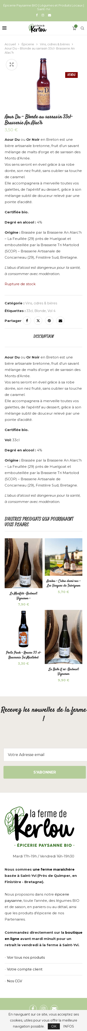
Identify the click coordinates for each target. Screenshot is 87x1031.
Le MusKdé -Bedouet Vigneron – (23, 596)
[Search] (82, 28)
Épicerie (28, 44)
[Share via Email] (60, 320)
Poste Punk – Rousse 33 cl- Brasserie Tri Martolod (23, 655)
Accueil (10, 44)
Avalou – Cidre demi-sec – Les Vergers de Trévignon (63, 583)
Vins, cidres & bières (55, 44)
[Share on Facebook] (27, 320)
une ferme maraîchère (53, 869)
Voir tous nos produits (26, 957)
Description (43, 336)
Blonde (40, 311)
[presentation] (43, 739)
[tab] (43, 336)
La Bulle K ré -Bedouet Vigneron (63, 671)
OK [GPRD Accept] (53, 1026)
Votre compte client (24, 969)
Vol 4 (51, 311)
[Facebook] (37, 15)
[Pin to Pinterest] (49, 320)
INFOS (68, 1026)
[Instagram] (43, 15)
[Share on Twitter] (38, 320)
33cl (29, 311)
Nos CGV (14, 981)
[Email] (49, 15)
